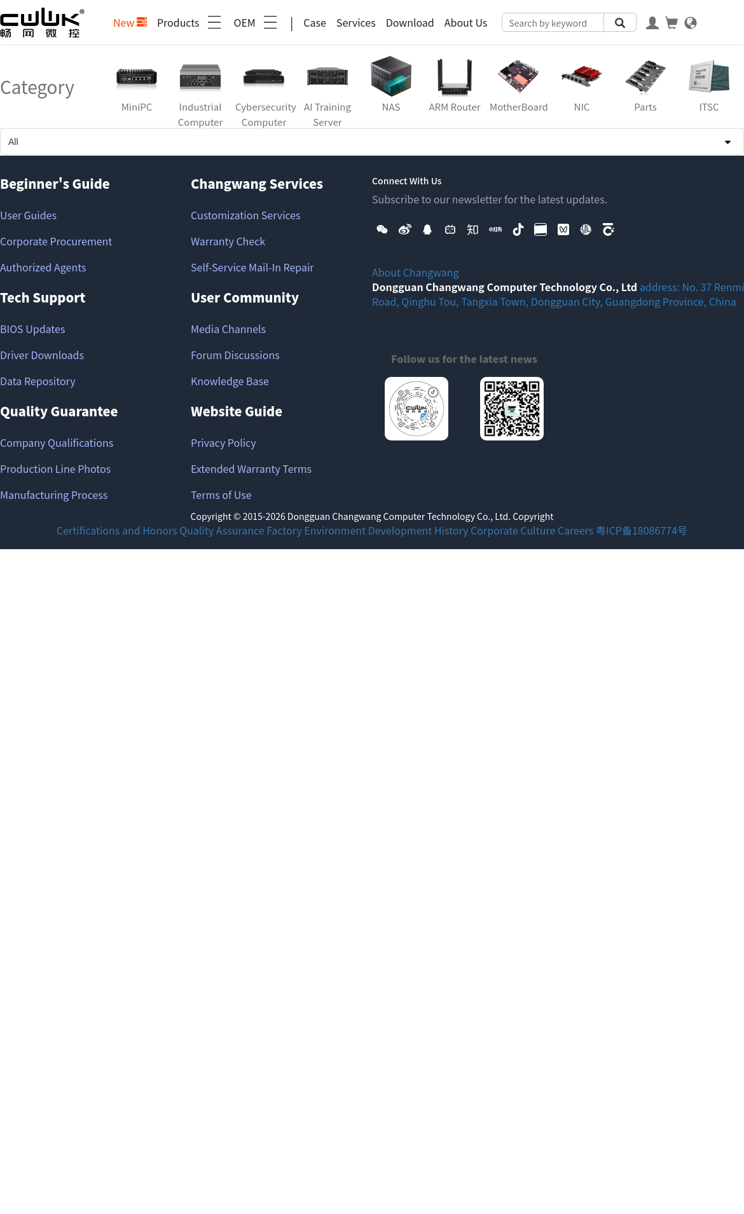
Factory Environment (316, 530)
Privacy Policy (223, 442)
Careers (576, 530)
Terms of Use (221, 494)
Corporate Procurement (56, 241)
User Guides (28, 214)
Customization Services (246, 214)
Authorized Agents (43, 267)
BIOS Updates (32, 328)
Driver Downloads (42, 354)
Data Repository (38, 380)
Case (314, 22)
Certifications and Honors (117, 530)
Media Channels (228, 328)
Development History (418, 530)
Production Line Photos (55, 468)
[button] (382, 228)
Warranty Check (228, 241)
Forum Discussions (235, 354)
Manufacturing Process (53, 494)
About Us (466, 22)
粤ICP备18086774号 (641, 530)
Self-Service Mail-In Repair (252, 267)
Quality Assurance (221, 530)
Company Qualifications (56, 442)
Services (356, 22)
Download (410, 22)
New (130, 22)
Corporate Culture (513, 530)
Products (190, 22)
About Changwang (415, 272)
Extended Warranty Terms (251, 468)
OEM (257, 22)
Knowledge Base (230, 380)
